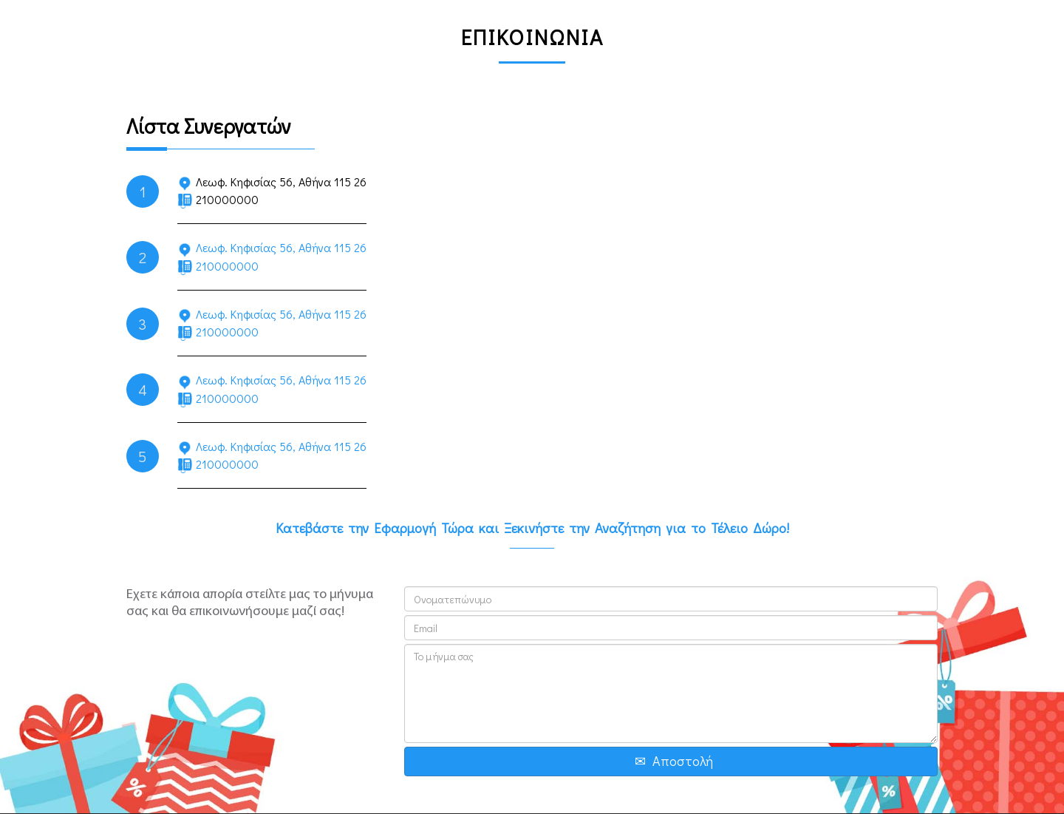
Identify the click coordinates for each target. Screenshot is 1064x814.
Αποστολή (682, 761)
